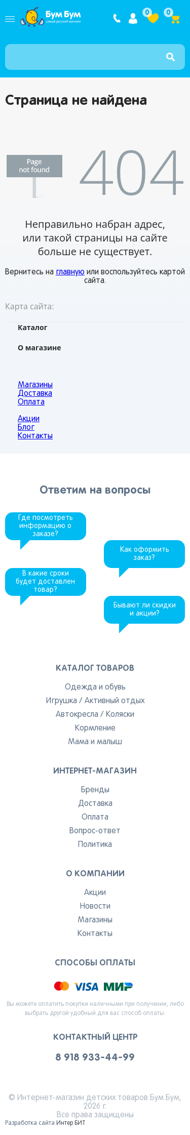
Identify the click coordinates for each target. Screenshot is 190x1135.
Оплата (31, 402)
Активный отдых (114, 701)
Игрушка (61, 701)
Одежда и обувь (95, 687)
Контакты (35, 436)
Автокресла (77, 714)
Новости (95, 906)
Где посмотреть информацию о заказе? (45, 526)
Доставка (35, 393)
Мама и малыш (95, 742)
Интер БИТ (71, 1123)
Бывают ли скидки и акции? (144, 609)
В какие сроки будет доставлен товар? (45, 582)
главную (70, 272)
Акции (29, 419)
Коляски (120, 714)
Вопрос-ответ (95, 831)
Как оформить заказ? (144, 554)
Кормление (95, 728)
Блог (26, 427)
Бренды (95, 790)
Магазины (35, 385)
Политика (95, 844)
